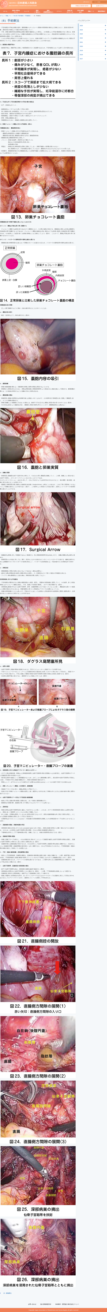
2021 (81, 42)
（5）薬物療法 (7, 1293)
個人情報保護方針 (45, 1304)
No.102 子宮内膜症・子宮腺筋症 (22, 15)
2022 (81, 38)
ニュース (26, 11)
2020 (81, 46)
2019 (81, 50)
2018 (81, 54)
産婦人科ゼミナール (70, 11)
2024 (81, 30)
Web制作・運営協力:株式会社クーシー (67, 1304)
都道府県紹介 (101, 11)
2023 (81, 34)
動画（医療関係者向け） (48, 11)
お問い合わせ (86, 1)
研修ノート (91, 11)
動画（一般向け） (37, 11)
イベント (59, 11)
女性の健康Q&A (80, 11)
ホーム (5, 11)
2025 (81, 25)
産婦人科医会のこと (16, 11)
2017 (81, 59)
